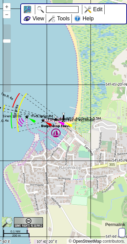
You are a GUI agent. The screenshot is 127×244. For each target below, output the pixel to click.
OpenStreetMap (87, 241)
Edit (98, 9)
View (38, 18)
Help (88, 18)
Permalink (115, 224)
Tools (63, 18)
